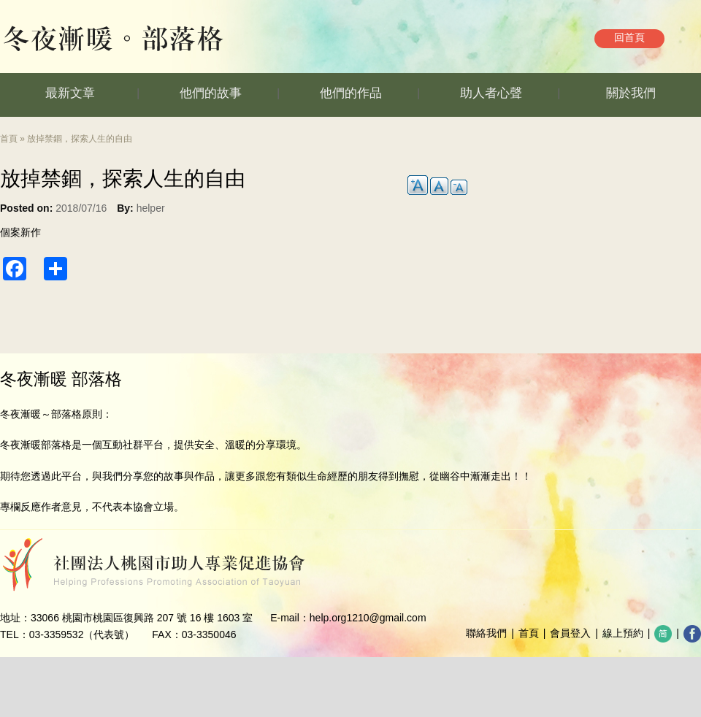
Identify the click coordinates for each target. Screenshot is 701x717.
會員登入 (570, 633)
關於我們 (631, 93)
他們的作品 (351, 93)
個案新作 (20, 232)
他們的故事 (211, 93)
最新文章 (70, 93)
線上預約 (622, 633)
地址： (15, 618)
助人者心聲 (491, 93)
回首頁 (629, 37)
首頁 (9, 139)
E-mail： (290, 618)
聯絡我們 (486, 633)
